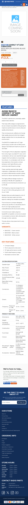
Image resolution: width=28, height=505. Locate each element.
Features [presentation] (7, 107)
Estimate (21, 95)
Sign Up (22, 402)
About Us (14, 383)
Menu (3, 2)
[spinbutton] (5, 62)
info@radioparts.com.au (14, 485)
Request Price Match (9, 65)
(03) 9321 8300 (12, 483)
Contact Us (7, 383)
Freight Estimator (7, 91)
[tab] (7, 107)
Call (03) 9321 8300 (11, 382)
